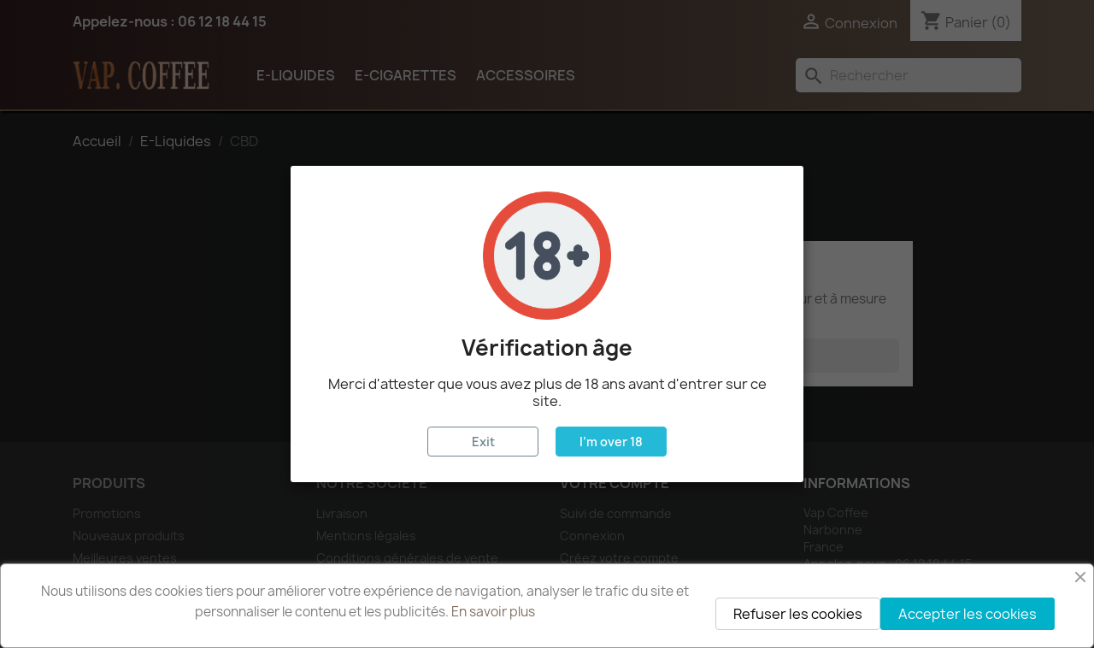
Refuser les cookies (797, 613)
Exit (483, 441)
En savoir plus (493, 612)
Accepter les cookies (967, 613)
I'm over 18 (611, 441)
